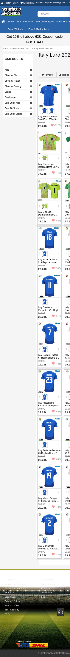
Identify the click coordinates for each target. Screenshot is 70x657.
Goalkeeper (10, 97)
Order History (48, 584)
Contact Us (11, 580)
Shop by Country (13, 86)
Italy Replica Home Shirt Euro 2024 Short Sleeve (49, 119)
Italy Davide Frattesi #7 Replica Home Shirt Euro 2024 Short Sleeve (49, 359)
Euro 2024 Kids (12, 103)
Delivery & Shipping (15, 584)
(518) (56, 316)
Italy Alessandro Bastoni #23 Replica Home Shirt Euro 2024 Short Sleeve (49, 407)
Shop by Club (11, 75)
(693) (56, 411)
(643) (56, 459)
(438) (56, 554)
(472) (56, 172)
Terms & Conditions (15, 588)
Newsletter (46, 592)
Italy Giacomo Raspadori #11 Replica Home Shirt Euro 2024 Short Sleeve (49, 311)
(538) (56, 268)
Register (6, 3)
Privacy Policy (12, 601)
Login (15, 3)
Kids (7, 70)
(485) (56, 363)
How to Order (12, 605)
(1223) (56, 125)
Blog (43, 597)
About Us (10, 592)
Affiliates (45, 588)
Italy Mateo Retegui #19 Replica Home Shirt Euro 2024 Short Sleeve (49, 502)
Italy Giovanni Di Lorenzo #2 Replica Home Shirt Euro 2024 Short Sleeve (49, 550)
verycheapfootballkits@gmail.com (53, 2)
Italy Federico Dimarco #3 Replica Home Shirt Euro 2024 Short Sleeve (49, 454)
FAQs (8, 614)
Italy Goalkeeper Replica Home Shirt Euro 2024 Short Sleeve (47, 168)
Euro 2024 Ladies (13, 114)
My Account (47, 580)
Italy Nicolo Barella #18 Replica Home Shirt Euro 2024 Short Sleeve (49, 263)
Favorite (48, 75)
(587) (56, 220)
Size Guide (11, 597)
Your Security (12, 610)
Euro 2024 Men (12, 108)
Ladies (8, 92)
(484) (56, 507)
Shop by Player (12, 81)
